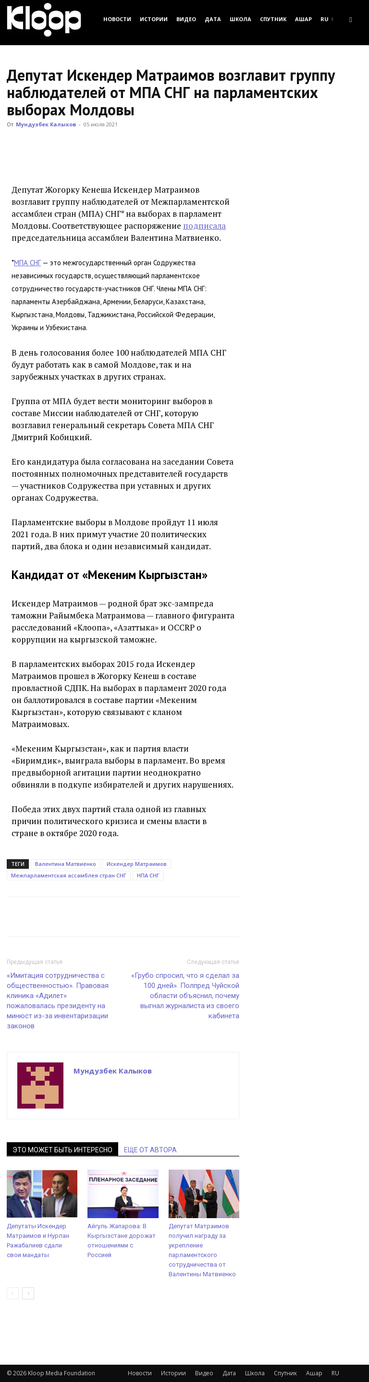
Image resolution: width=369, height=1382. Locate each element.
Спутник (273, 19)
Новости (117, 19)
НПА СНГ (148, 875)
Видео (186, 19)
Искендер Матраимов (137, 863)
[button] (350, 19)
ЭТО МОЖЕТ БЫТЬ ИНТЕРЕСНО (62, 1150)
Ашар (303, 19)
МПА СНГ (27, 262)
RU (326, 19)
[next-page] (28, 1293)
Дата (213, 19)
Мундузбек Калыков (46, 124)
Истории (154, 19)
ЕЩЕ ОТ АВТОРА (150, 1150)
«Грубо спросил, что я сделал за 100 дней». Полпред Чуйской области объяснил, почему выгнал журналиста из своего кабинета (185, 995)
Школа (240, 19)
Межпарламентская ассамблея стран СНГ (68, 875)
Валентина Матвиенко (65, 863)
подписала (204, 225)
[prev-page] (13, 1293)
